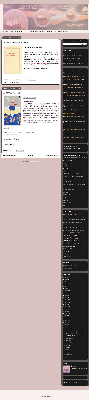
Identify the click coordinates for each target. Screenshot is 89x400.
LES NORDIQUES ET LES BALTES (72, 173)
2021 (66, 288)
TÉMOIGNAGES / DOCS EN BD (71, 227)
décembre (69, 329)
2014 (66, 304)
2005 (66, 325)
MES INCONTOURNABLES (70, 149)
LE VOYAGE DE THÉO (11, 93)
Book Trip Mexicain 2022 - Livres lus (73, 63)
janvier (68, 354)
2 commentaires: (18, 132)
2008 (66, 318)
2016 (66, 300)
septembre (69, 338)
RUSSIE (65, 205)
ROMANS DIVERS (12, 135)
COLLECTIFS (66, 251)
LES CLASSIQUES (68, 246)
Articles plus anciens (52, 156)
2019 (66, 293)
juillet (68, 343)
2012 (66, 309)
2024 (66, 281)
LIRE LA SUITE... (7, 128)
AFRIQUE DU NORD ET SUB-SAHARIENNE (75, 158)
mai (67, 347)
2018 (66, 295)
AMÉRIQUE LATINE (68, 160)
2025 (66, 279)
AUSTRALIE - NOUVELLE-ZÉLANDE (73, 187)
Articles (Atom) (34, 161)
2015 (66, 302)
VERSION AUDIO (67, 268)
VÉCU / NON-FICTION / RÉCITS (71, 233)
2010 (66, 313)
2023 (66, 284)
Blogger (49, 396)
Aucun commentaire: (19, 80)
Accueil (30, 156)
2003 (66, 357)
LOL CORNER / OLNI (13, 82)
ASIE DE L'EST (67, 166)
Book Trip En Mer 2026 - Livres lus (73, 53)
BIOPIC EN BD (67, 248)
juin (67, 345)
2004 (66, 327)
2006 (66, 322)
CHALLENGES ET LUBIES (70, 243)
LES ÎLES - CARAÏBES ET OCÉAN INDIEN (74, 184)
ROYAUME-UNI (67, 203)
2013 (66, 306)
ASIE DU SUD (66, 168)
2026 (66, 277)
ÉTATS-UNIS (66, 195)
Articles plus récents (9, 156)
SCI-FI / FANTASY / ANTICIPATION (72, 219)
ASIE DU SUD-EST (68, 171)
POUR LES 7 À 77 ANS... (69, 238)
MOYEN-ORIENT (67, 181)
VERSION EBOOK (67, 265)
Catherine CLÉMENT (11, 139)
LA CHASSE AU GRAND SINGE (15, 42)
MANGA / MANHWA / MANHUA (71, 222)
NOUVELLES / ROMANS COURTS (72, 230)
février (68, 352)
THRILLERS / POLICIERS (70, 225)
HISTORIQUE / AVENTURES (70, 241)
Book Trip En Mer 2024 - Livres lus (73, 58)
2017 (66, 297)
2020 (66, 291)
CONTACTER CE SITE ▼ (70, 383)
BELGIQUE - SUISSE (68, 189)
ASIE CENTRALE (67, 163)
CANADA (65, 192)
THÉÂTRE (65, 254)
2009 (66, 316)
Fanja (74, 366)
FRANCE (65, 197)
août (67, 340)
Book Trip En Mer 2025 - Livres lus (73, 55)
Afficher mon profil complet (79, 368)
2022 (66, 286)
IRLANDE (65, 200)
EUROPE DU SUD (67, 179)
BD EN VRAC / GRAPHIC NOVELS (72, 217)
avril (67, 349)
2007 (66, 320)
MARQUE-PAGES (68, 256)
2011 (66, 311)
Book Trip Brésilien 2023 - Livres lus (73, 61)
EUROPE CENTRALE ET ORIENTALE (73, 176)
